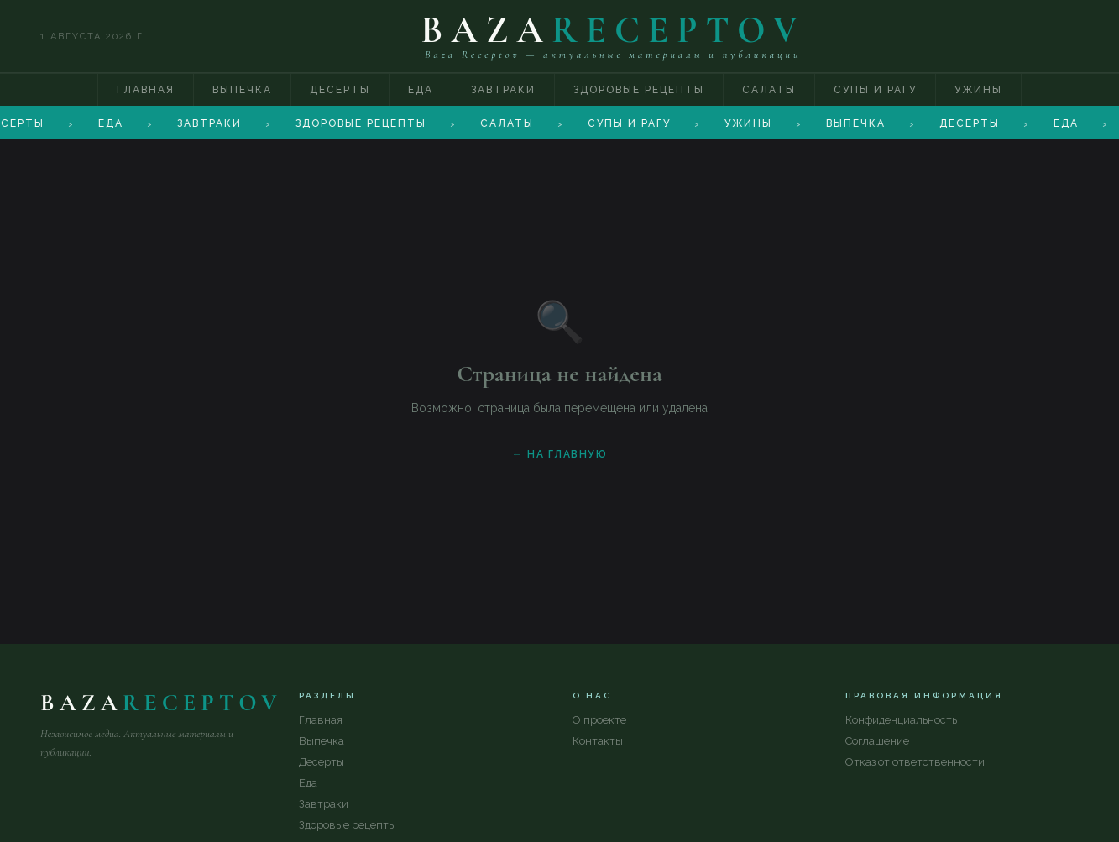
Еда (420, 90)
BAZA (613, 30)
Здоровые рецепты (638, 90)
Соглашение (877, 741)
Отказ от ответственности (915, 762)
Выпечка (242, 90)
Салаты (769, 90)
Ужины (978, 90)
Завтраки (503, 90)
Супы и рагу (875, 90)
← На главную (559, 454)
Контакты (598, 741)
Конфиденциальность (901, 720)
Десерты (340, 90)
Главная (146, 90)
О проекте (599, 720)
